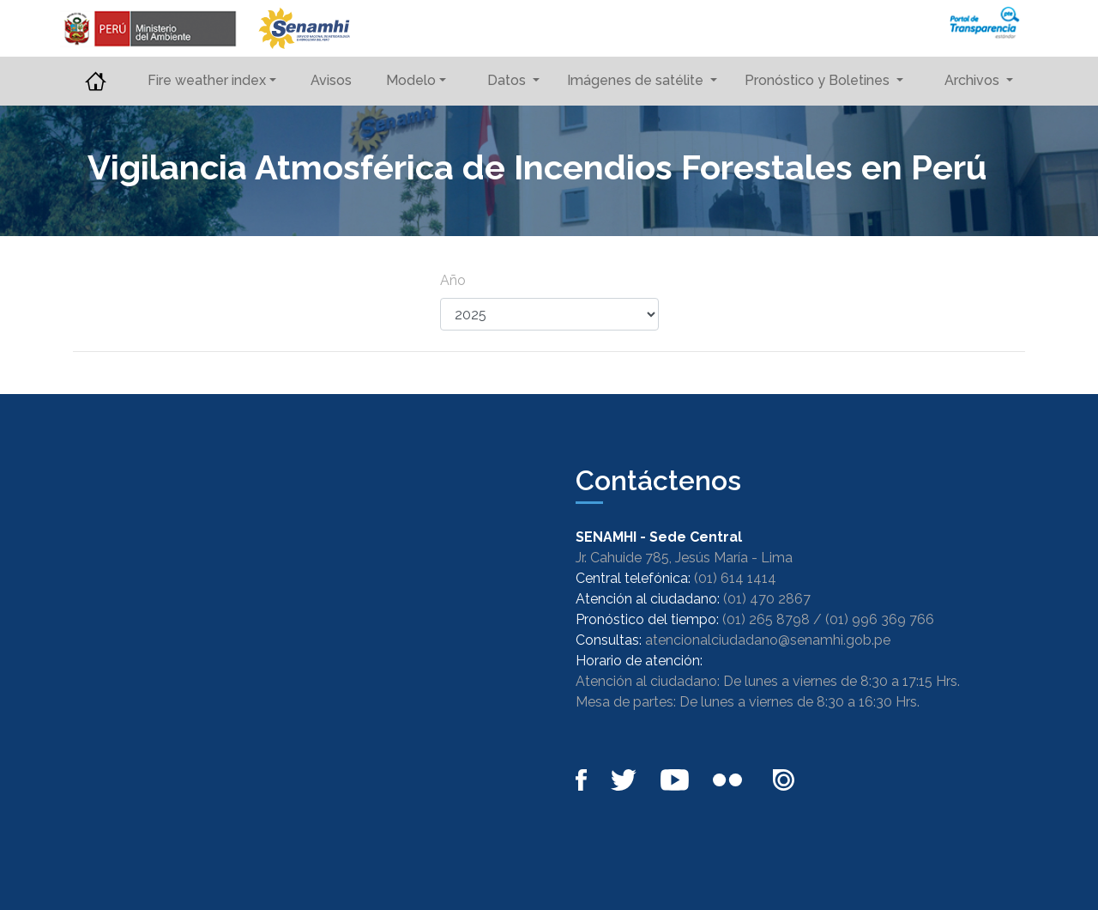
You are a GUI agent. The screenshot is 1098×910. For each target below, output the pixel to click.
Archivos (973, 80)
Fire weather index (207, 80)
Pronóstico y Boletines (819, 80)
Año (453, 280)
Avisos (331, 80)
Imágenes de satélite (637, 80)
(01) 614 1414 (735, 578)
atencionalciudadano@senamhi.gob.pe (767, 640)
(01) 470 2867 (767, 599)
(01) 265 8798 (766, 619)
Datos (508, 80)
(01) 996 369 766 (879, 619)
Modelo (411, 80)
